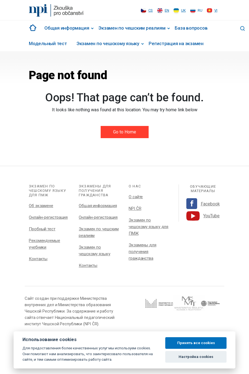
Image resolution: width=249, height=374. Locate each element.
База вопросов (191, 28)
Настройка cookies (196, 357)
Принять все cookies (196, 343)
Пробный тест (42, 228)
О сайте (136, 196)
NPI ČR (135, 208)
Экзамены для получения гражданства (142, 252)
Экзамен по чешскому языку (108, 43)
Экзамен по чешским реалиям (131, 28)
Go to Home (124, 132)
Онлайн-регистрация (48, 217)
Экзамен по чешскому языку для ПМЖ (148, 227)
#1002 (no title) (31, 27)
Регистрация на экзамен (176, 43)
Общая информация (66, 28)
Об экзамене (41, 205)
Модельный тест (48, 43)
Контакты (38, 258)
